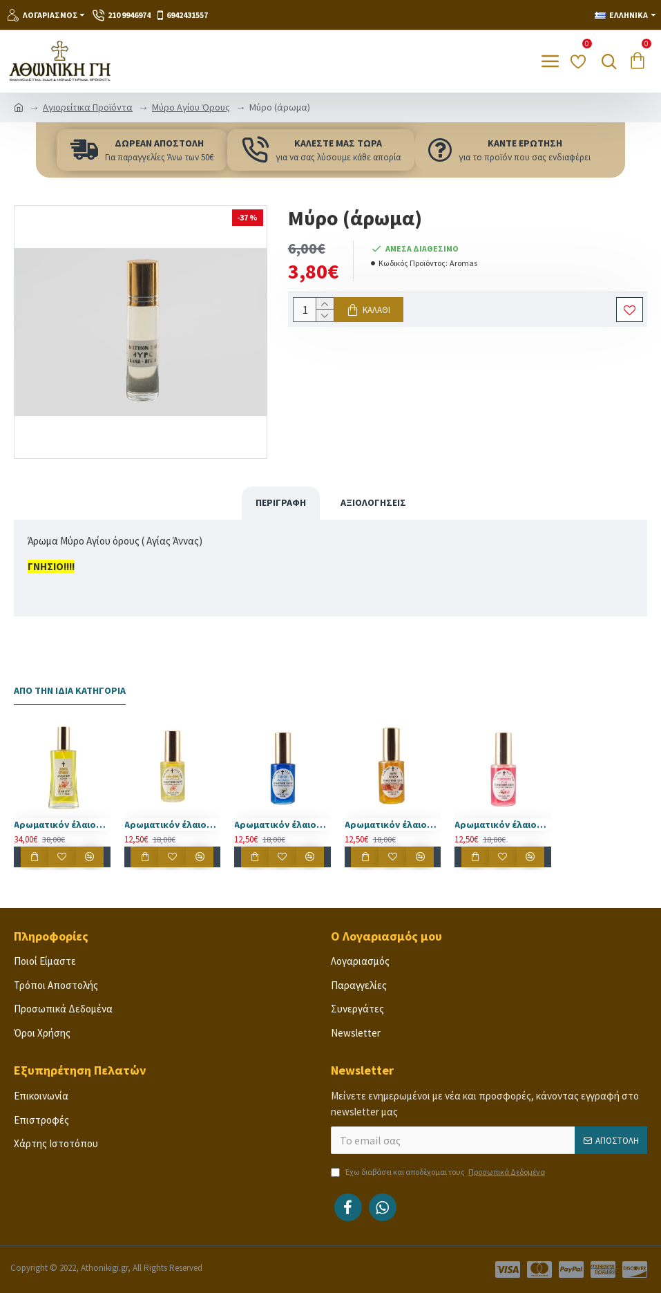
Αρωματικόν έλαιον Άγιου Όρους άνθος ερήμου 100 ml (62, 824)
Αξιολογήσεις (373, 502)
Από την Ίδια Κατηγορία (70, 691)
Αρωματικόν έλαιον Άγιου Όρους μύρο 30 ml (393, 824)
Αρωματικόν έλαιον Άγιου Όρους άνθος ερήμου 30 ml (172, 824)
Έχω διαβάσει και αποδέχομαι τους (439, 1172)
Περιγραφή (281, 502)
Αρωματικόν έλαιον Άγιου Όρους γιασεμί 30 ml (282, 824)
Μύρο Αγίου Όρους (191, 107)
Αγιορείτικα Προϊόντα (88, 107)
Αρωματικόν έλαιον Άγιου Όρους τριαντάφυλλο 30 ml (502, 824)
